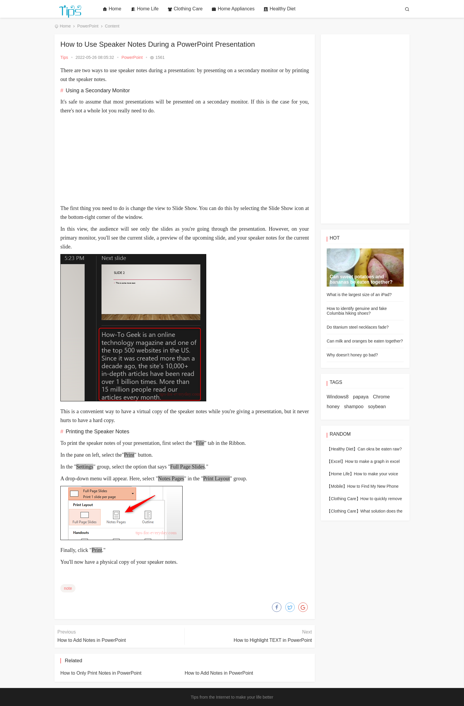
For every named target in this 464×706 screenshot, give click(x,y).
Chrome (381, 396)
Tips (64, 57)
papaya (361, 396)
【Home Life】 (340, 473)
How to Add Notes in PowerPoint (91, 640)
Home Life (145, 9)
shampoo (354, 406)
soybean (377, 406)
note (68, 588)
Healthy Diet (279, 9)
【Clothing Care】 (343, 498)
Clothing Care (185, 9)
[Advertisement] (184, 159)
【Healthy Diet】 (342, 449)
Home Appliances (233, 9)
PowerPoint (88, 26)
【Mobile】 (337, 486)
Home (111, 9)
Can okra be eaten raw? (379, 449)
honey (333, 406)
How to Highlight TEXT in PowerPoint (273, 640)
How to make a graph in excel (372, 461)
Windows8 (338, 396)
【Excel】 (336, 461)
